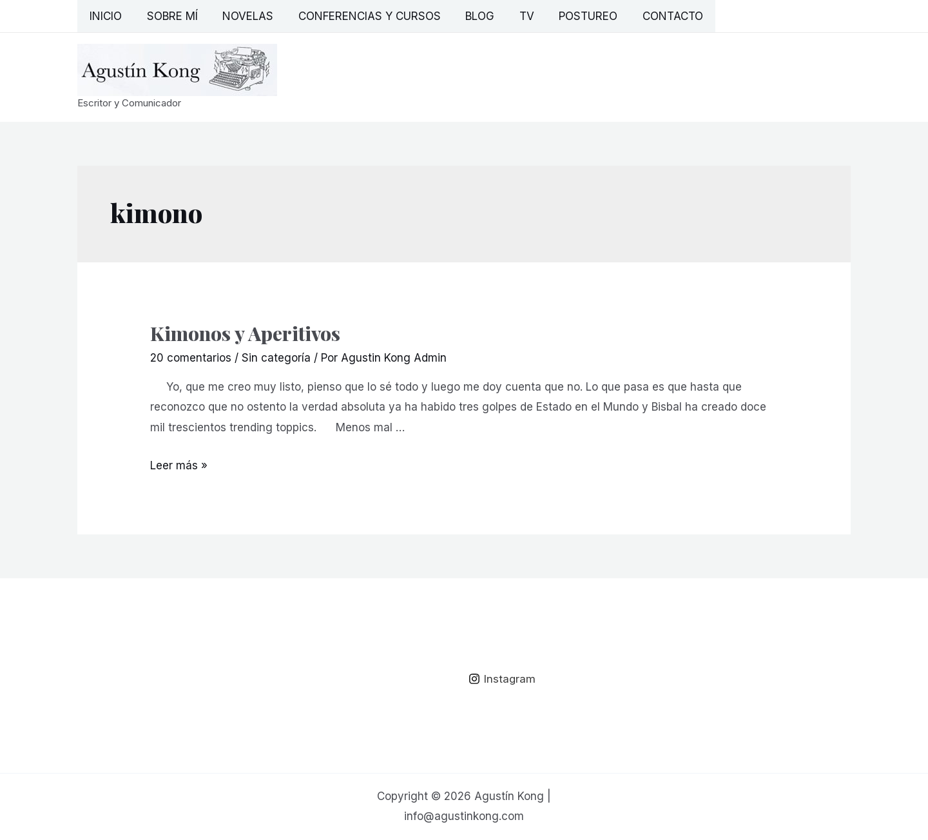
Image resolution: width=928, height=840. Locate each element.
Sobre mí (167, 16)
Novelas (240, 16)
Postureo (569, 16)
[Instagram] (502, 679)
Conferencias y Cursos (359, 16)
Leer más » (179, 465)
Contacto (651, 16)
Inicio (104, 16)
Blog (466, 16)
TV (510, 16)
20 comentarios (190, 357)
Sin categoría (276, 357)
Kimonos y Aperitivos (245, 333)
